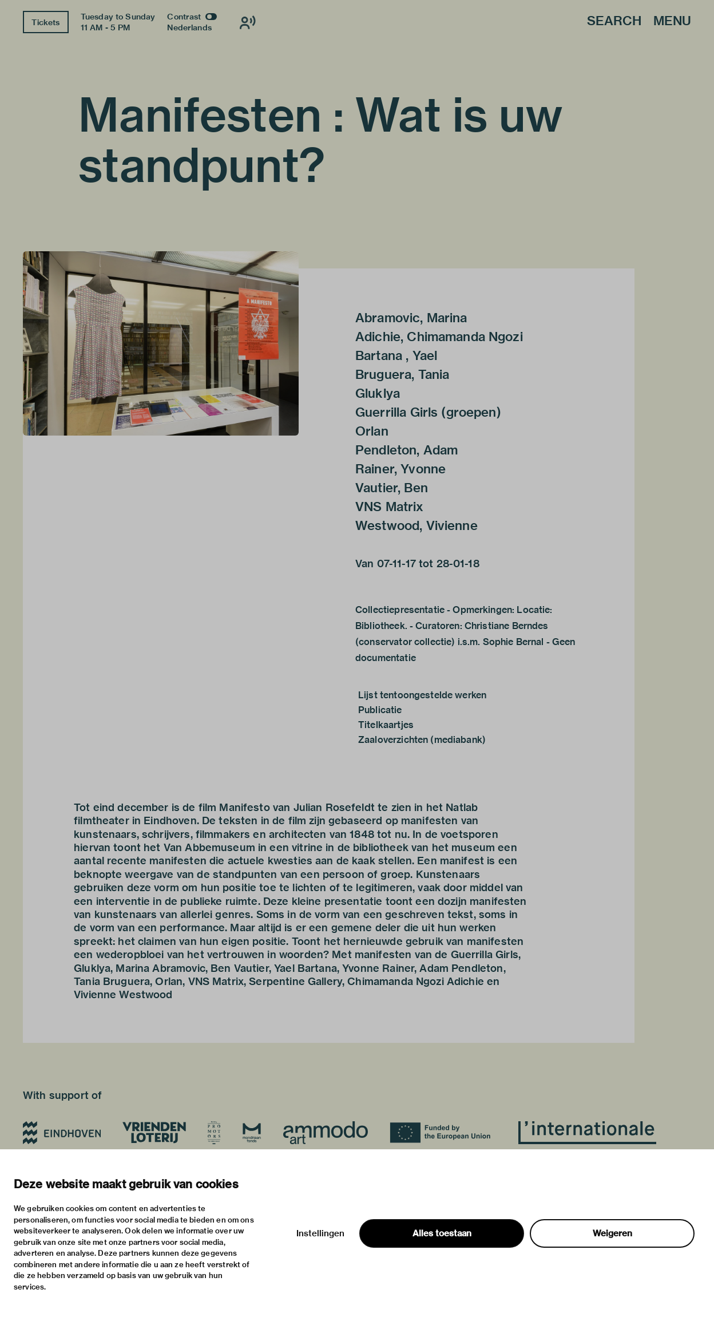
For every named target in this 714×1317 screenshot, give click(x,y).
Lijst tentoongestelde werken (422, 695)
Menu (672, 21)
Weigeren (612, 1233)
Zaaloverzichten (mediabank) (422, 740)
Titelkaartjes (386, 725)
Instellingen (320, 1233)
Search (614, 21)
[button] (161, 343)
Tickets (45, 22)
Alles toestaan (441, 1233)
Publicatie (380, 710)
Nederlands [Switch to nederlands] (189, 27)
